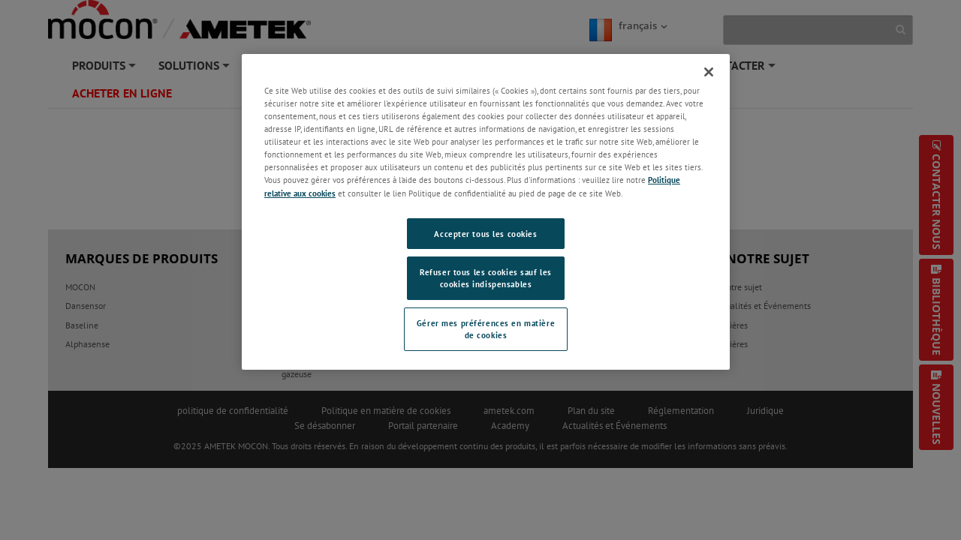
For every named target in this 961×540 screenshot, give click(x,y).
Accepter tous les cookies (485, 233)
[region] (486, 212)
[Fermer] (708, 72)
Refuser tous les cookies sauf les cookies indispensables (486, 278)
